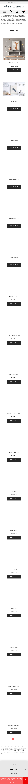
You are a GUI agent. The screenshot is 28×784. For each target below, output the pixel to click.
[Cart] (23, 11)
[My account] (17, 11)
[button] (4, 11)
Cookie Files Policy (8, 779)
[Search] (11, 11)
